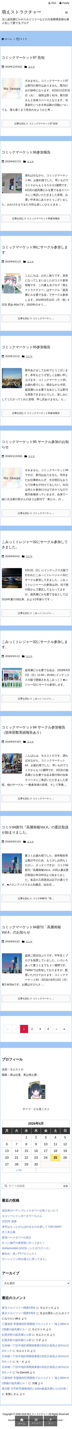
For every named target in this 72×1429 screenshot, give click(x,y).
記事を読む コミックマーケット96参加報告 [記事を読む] (36, 218)
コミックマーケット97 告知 (23, 57)
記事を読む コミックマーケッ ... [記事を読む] (36, 318)
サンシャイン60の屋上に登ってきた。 (25, 1259)
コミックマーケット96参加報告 (26, 152)
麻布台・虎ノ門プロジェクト (19, 1253)
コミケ (31, 66)
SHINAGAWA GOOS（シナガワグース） (26, 1248)
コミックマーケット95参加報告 (26, 347)
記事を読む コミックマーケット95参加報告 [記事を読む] (36, 413)
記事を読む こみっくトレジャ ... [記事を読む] (36, 613)
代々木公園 (8, 1232)
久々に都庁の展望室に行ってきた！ (23, 1242)
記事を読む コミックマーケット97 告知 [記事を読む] (36, 123)
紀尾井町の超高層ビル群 (16, 1334)
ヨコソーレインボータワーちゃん (22, 1215)
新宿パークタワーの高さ (16, 1237)
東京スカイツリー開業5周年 (19, 1307)
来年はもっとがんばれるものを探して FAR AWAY (32, 1226)
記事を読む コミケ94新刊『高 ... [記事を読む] (36, 898)
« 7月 (19, 1170)
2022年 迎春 (9, 1221)
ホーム (8, 39)
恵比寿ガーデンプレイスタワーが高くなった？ (30, 1210)
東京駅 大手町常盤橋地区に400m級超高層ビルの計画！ (35, 1388)
